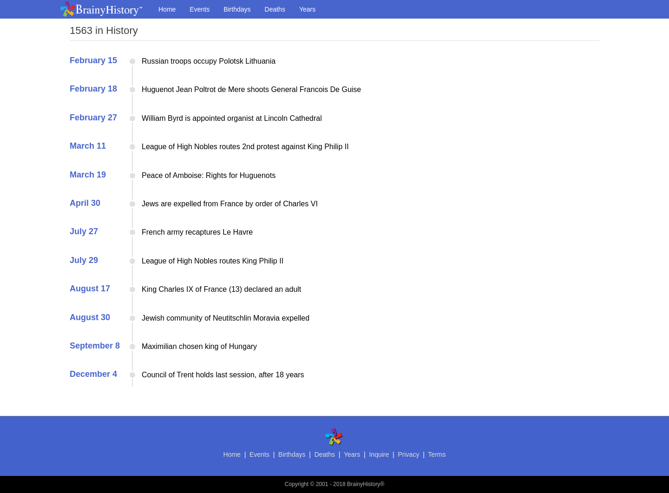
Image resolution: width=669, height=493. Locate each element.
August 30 (90, 317)
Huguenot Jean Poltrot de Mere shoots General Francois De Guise (251, 89)
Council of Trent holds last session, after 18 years (223, 375)
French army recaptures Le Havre (197, 232)
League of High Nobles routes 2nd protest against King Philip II (245, 147)
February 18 (93, 88)
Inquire (379, 454)
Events (200, 9)
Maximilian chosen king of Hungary (199, 346)
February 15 (93, 60)
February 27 (93, 117)
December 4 (93, 374)
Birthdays (236, 9)
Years (307, 9)
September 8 (95, 345)
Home (167, 9)
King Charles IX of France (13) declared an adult (221, 289)
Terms (437, 454)
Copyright (296, 484)
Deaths (275, 9)
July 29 (84, 260)
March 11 (88, 146)
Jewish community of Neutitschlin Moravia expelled (225, 318)
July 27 (84, 231)
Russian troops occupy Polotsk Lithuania (208, 61)
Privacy (408, 454)
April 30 (85, 203)
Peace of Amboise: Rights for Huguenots (208, 175)
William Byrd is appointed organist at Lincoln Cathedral (232, 118)
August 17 (90, 288)
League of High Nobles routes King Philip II (212, 261)
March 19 (88, 174)
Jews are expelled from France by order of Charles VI (230, 204)
